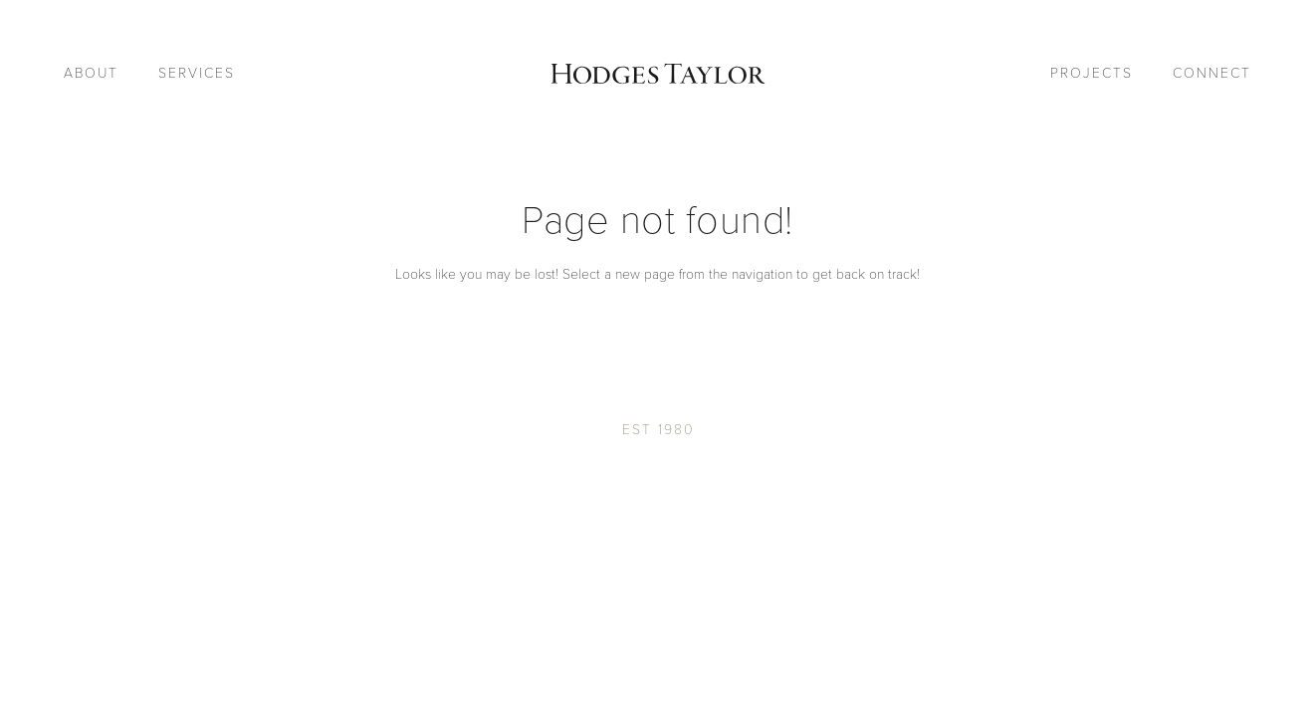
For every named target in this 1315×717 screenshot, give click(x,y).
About (91, 73)
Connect (1212, 73)
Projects (1091, 73)
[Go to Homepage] (657, 74)
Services (196, 73)
